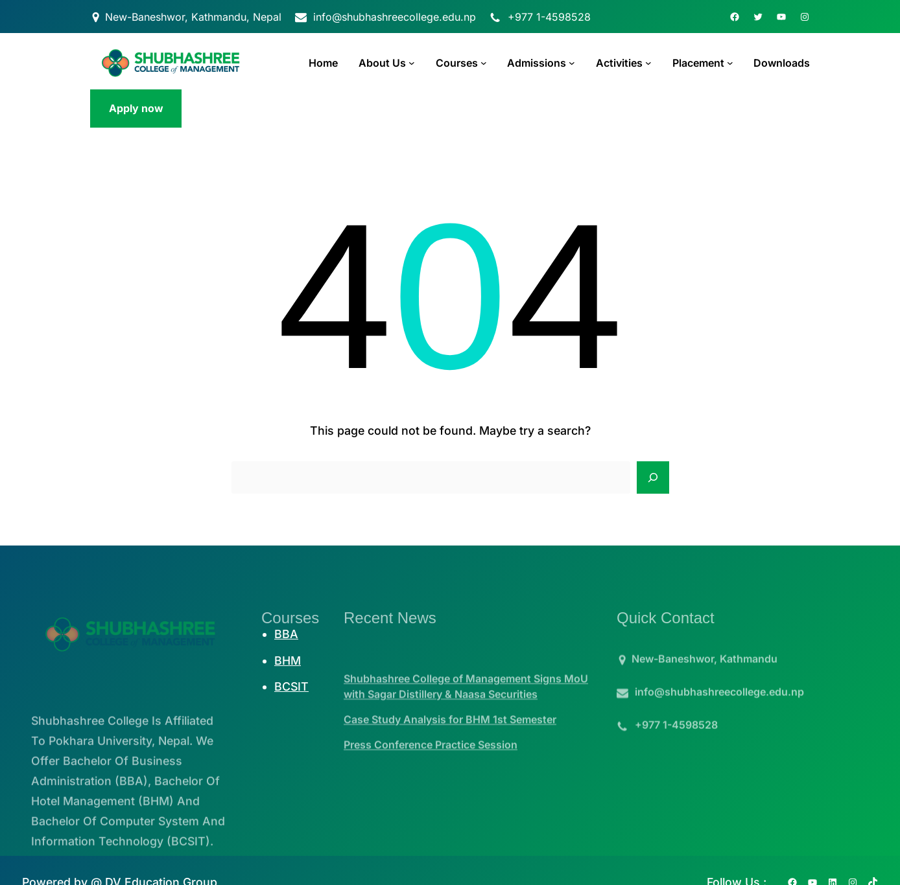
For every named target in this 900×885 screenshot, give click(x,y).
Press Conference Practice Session (430, 763)
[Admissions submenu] (572, 63)
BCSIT (291, 686)
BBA (286, 634)
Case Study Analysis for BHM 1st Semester (450, 738)
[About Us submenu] (412, 63)
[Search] (653, 477)
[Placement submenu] (730, 63)
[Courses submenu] (483, 63)
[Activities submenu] (648, 63)
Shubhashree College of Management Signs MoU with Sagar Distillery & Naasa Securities (466, 705)
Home (323, 62)
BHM (287, 660)
